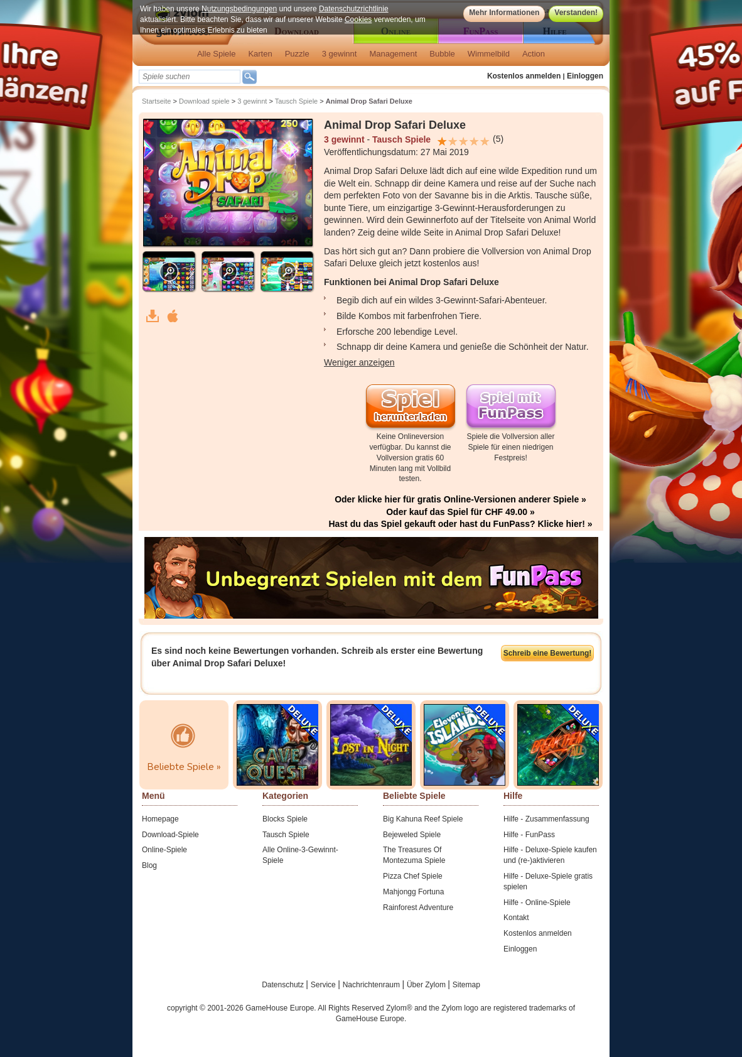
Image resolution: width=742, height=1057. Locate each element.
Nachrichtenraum (372, 984)
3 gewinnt (339, 53)
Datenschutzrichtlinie (354, 8)
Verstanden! (576, 12)
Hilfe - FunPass (529, 834)
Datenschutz (284, 984)
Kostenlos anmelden (524, 76)
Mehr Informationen (504, 12)
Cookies (358, 19)
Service (324, 984)
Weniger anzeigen (359, 362)
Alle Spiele (216, 53)
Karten (260, 53)
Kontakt (516, 917)
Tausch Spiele (296, 101)
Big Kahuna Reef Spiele (423, 819)
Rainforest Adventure (418, 907)
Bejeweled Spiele (412, 834)
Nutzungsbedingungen (239, 8)
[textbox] (189, 77)
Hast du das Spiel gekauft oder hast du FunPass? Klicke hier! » (460, 524)
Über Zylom (427, 984)
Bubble (441, 53)
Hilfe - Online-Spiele (537, 902)
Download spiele (204, 101)
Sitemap (466, 984)
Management (393, 53)
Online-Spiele (164, 849)
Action (533, 53)
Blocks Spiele (285, 819)
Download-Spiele (170, 834)
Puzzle (297, 53)
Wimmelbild (489, 53)
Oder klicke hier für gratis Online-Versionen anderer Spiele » (460, 499)
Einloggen (585, 76)
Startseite (156, 101)
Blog (149, 865)
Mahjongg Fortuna (413, 891)
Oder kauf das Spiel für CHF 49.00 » (460, 512)
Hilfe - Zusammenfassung (546, 819)
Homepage (160, 819)
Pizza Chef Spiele (413, 876)
